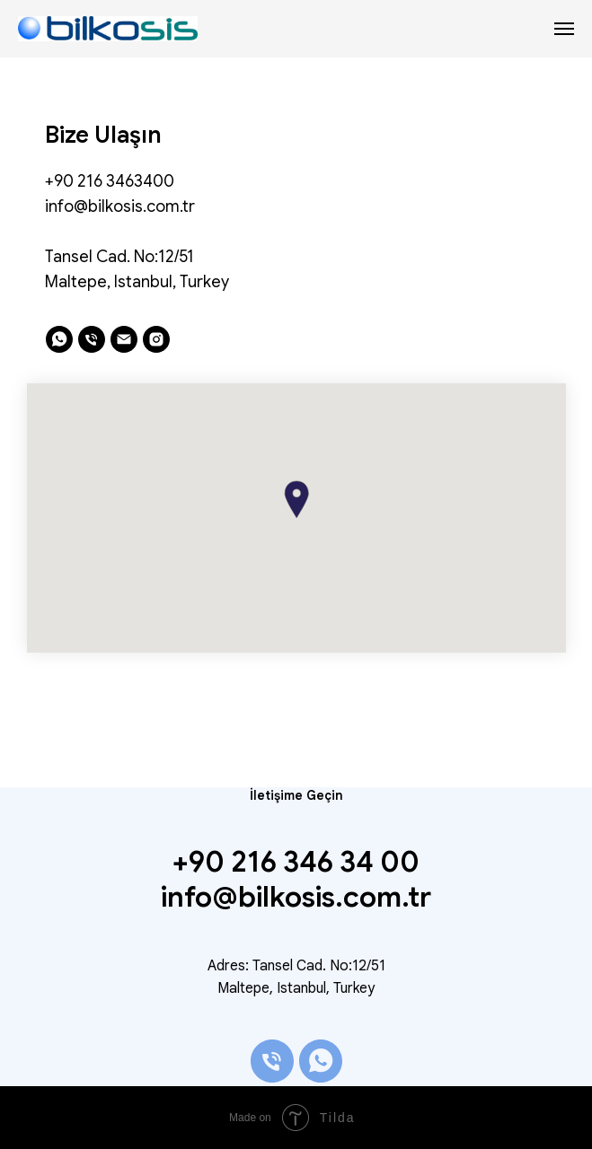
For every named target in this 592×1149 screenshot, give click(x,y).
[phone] (91, 339)
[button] (296, 499)
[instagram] (156, 339)
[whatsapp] (59, 339)
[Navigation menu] (564, 28)
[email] (123, 339)
